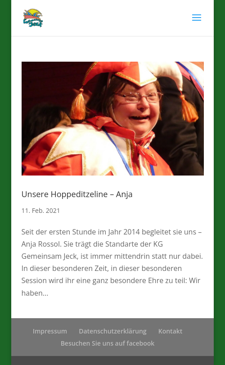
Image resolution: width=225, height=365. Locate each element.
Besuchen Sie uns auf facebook (108, 343)
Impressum (50, 331)
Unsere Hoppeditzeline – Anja (77, 194)
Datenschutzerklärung (112, 331)
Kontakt (170, 331)
